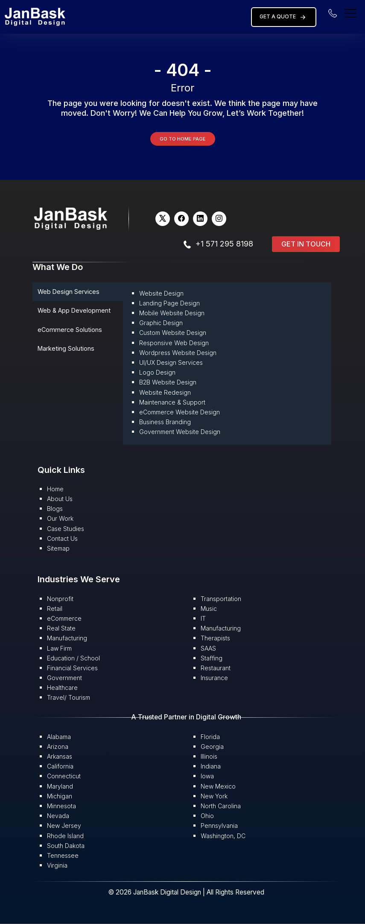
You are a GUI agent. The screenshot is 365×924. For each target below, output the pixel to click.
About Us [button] (60, 498)
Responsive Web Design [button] (174, 342)
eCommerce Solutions (70, 329)
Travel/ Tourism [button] (68, 697)
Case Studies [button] (65, 528)
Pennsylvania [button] (219, 825)
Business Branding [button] (165, 421)
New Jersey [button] (64, 825)
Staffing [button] (211, 658)
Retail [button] (54, 608)
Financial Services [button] (72, 668)
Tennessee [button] (63, 855)
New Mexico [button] (218, 786)
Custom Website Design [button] (172, 332)
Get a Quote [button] (284, 17)
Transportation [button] (221, 598)
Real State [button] (61, 628)
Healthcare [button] (62, 687)
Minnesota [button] (61, 806)
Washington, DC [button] (223, 835)
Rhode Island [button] (65, 835)
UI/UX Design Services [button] (171, 362)
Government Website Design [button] (179, 431)
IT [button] (203, 618)
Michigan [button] (59, 796)
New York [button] (214, 796)
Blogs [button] (55, 508)
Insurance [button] (214, 677)
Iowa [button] (207, 776)
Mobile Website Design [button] (171, 313)
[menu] (350, 12)
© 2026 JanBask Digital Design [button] (155, 892)
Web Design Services (68, 291)
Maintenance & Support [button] (172, 402)
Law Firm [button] (59, 648)
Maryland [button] (60, 786)
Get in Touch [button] (305, 244)
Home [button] (55, 489)
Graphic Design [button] (161, 322)
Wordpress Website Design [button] (177, 352)
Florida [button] (210, 736)
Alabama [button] (59, 736)
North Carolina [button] (221, 806)
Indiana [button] (211, 766)
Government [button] (64, 677)
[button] (35, 16)
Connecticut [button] (64, 776)
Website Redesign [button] (165, 392)
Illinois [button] (209, 756)
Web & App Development (74, 310)
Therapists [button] (215, 638)
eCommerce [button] (64, 618)
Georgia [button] (212, 746)
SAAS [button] (208, 648)
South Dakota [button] (66, 845)
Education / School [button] (73, 658)
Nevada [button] (58, 815)
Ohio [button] (207, 815)
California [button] (60, 766)
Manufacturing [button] (67, 638)
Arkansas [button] (59, 756)
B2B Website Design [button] (167, 382)
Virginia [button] (57, 865)
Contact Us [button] (62, 538)
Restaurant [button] (216, 668)
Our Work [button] (60, 518)
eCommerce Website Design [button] (179, 412)
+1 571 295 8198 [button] (224, 243)
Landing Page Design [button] (169, 303)
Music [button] (209, 608)
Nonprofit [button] (60, 598)
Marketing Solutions (66, 348)
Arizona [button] (57, 746)
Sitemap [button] (58, 548)
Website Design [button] (161, 293)
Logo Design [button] (157, 372)
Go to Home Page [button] (183, 139)
